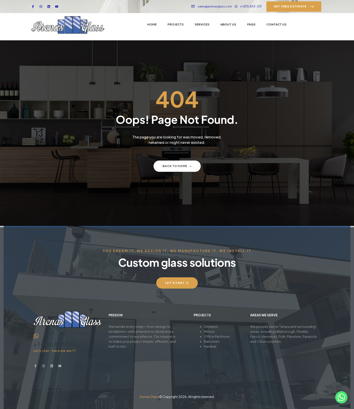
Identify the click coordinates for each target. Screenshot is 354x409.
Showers (211, 326)
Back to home (177, 166)
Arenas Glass (149, 397)
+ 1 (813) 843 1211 (54, 344)
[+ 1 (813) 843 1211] (36, 336)
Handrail (210, 346)
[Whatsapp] (341, 397)
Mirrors (209, 331)
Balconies (211, 341)
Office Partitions (217, 336)
